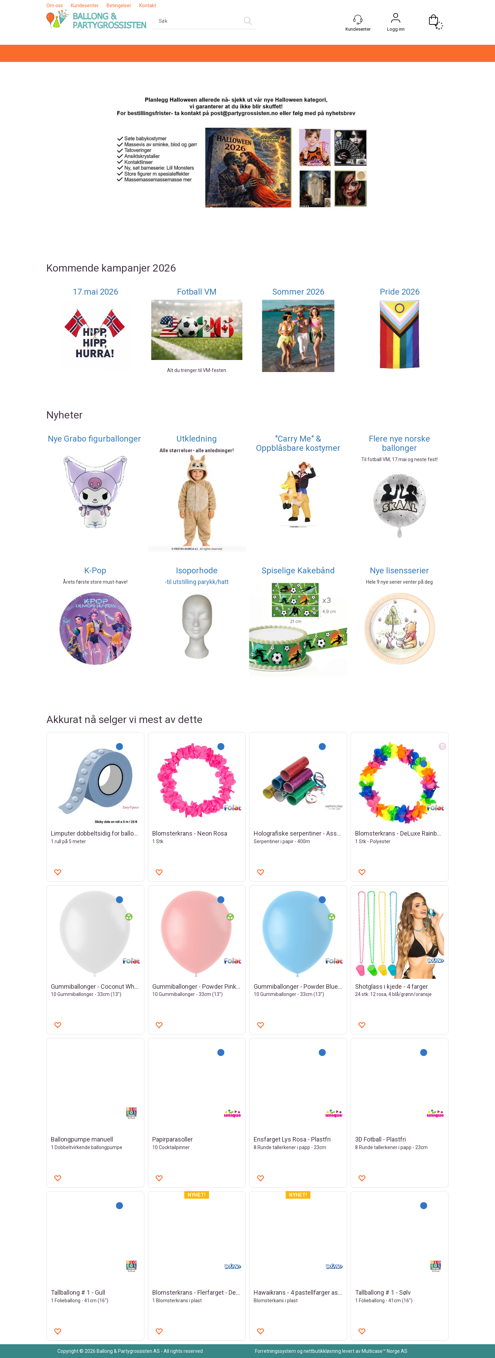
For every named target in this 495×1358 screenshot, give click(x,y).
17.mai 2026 (95, 292)
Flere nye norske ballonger (399, 443)
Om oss (54, 5)
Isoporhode (197, 570)
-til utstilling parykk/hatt (197, 581)
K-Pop (95, 570)
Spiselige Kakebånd (298, 570)
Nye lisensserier (399, 570)
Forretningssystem (275, 1351)
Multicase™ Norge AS (384, 1351)
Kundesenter (85, 5)
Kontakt (147, 5)
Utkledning (196, 439)
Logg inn (396, 29)
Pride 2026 (399, 292)
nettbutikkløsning (322, 1351)
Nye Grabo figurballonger (95, 439)
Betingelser (119, 5)
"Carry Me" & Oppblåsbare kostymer (298, 443)
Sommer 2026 (298, 292)
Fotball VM (197, 292)
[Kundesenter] (357, 19)
